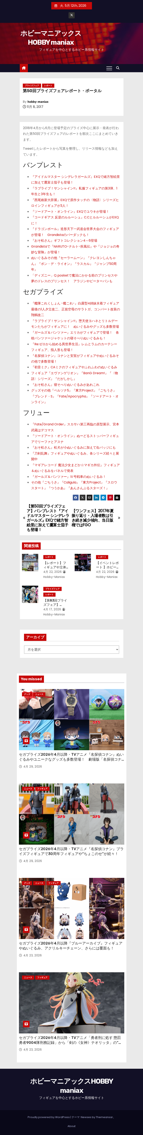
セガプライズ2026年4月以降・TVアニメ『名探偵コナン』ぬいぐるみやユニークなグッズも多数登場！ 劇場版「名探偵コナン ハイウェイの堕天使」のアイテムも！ (71, 759)
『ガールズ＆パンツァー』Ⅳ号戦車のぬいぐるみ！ (68, 476)
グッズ (27, 694)
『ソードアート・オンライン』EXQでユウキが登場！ (70, 211)
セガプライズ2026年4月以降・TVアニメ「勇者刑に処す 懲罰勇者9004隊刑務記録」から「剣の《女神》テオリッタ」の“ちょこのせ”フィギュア (70, 1042)
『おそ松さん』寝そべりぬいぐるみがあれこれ (65, 384)
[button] (118, 68)
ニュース (39, 694)
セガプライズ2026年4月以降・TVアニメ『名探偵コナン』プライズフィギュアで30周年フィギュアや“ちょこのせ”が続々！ (71, 851)
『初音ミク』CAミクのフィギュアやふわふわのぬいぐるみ (74, 367)
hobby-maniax (37, 102)
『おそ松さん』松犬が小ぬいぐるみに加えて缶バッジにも (73, 447)
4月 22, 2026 (52, 572)
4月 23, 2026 (32, 955)
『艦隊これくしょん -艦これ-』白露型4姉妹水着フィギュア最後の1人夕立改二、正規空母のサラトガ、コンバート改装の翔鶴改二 (75, 309)
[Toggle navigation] (109, 68)
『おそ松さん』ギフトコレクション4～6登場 (64, 240)
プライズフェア (32, 85)
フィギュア (42, 788)
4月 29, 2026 (32, 766)
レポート (48, 85)
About (71, 1126)
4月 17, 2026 (52, 609)
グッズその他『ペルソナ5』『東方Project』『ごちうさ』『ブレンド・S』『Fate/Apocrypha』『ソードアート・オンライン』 (75, 396)
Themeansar (104, 1117)
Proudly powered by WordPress (49, 1117)
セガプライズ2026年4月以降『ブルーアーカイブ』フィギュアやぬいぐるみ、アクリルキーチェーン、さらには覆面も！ (70, 945)
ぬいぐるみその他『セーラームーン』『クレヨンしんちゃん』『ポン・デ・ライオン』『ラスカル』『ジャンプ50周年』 (74, 264)
